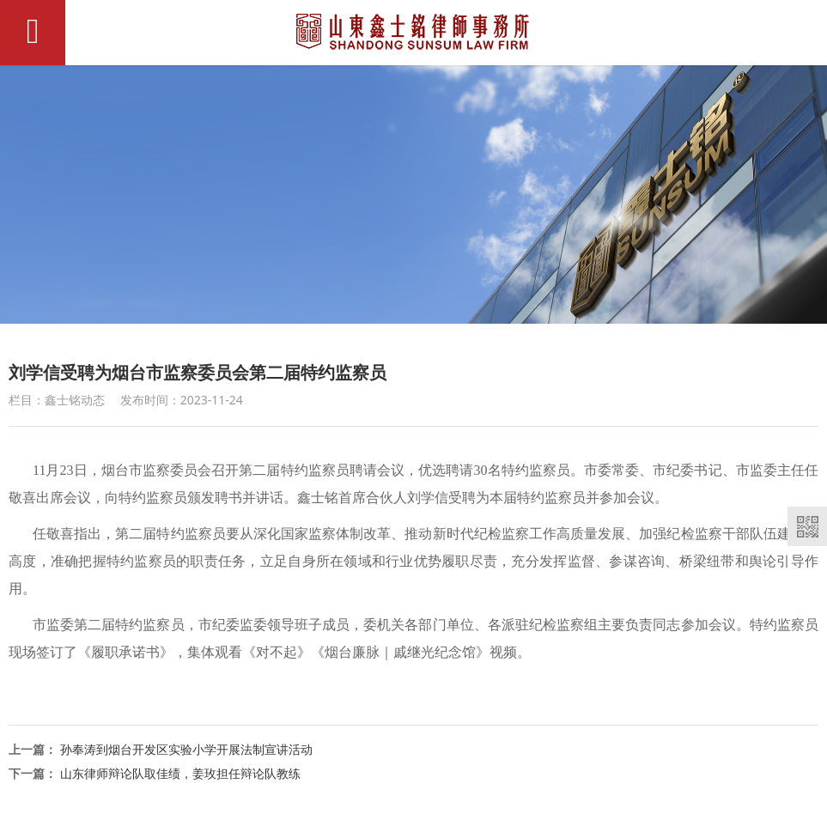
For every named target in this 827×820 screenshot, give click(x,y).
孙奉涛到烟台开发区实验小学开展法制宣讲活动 (186, 749)
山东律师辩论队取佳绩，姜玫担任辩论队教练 (180, 773)
